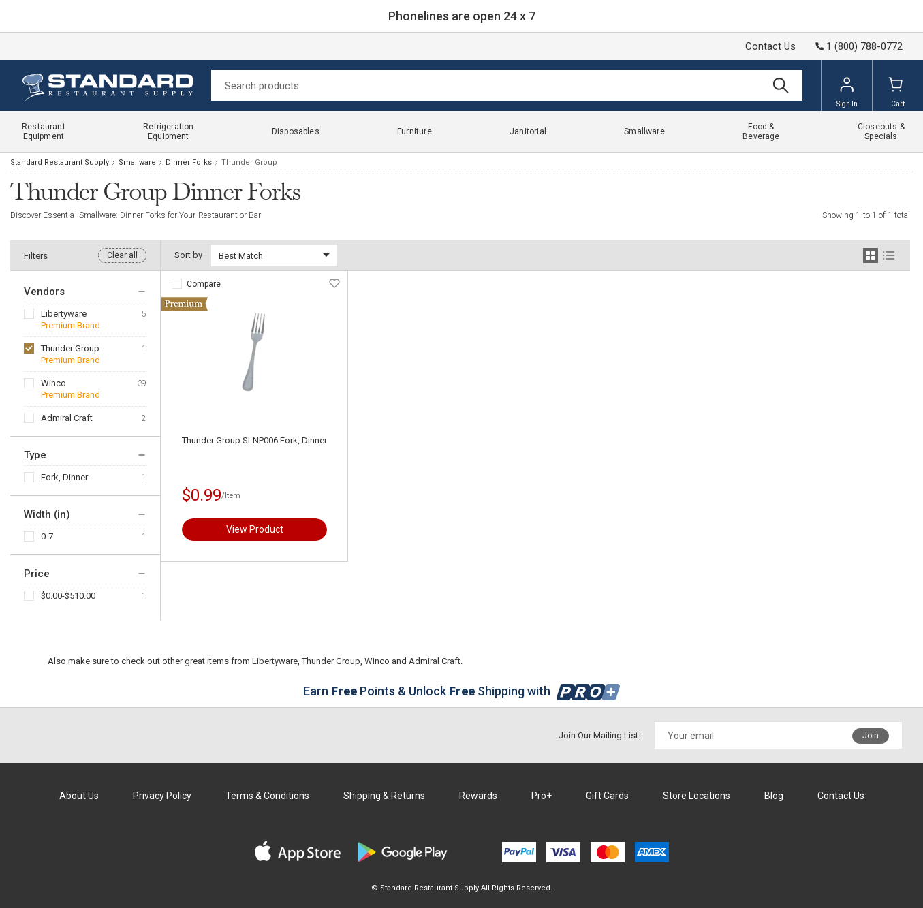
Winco (53, 383)
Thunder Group (70, 348)
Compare (204, 284)
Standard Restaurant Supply (59, 162)
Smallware (137, 162)
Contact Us (770, 46)
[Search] (506, 85)
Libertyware (64, 314)
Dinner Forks (189, 162)
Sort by (188, 255)
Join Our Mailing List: (599, 735)
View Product (254, 529)
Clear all (122, 255)
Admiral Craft (67, 418)
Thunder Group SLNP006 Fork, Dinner (254, 440)
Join (870, 735)
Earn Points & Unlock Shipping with (461, 691)
